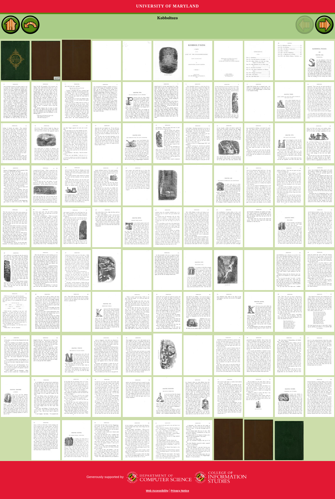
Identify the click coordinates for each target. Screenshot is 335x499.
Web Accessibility (157, 490)
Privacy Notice (180, 490)
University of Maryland (167, 6)
